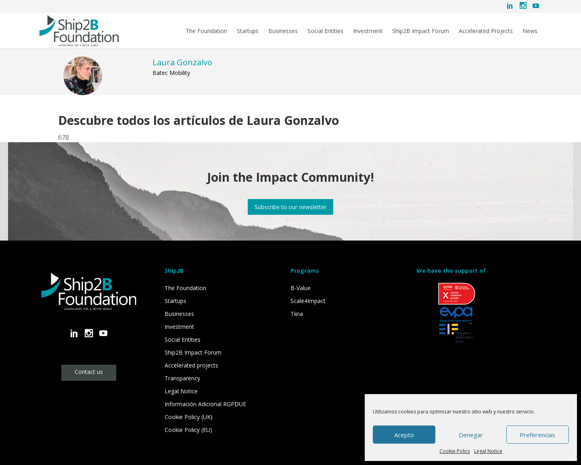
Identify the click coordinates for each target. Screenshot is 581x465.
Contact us (89, 372)
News (529, 31)
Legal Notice (488, 451)
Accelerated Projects (486, 31)
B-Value (300, 288)
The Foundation (206, 31)
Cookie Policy (454, 451)
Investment (367, 31)
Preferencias (537, 435)
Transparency (182, 378)
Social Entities (325, 31)
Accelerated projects (191, 365)
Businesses (283, 31)
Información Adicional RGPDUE (205, 404)
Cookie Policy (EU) (188, 430)
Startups (248, 31)
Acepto (404, 435)
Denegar (471, 435)
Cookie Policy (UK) (189, 417)
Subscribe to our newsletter (290, 207)
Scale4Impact (308, 301)
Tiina (296, 314)
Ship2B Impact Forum (420, 31)
